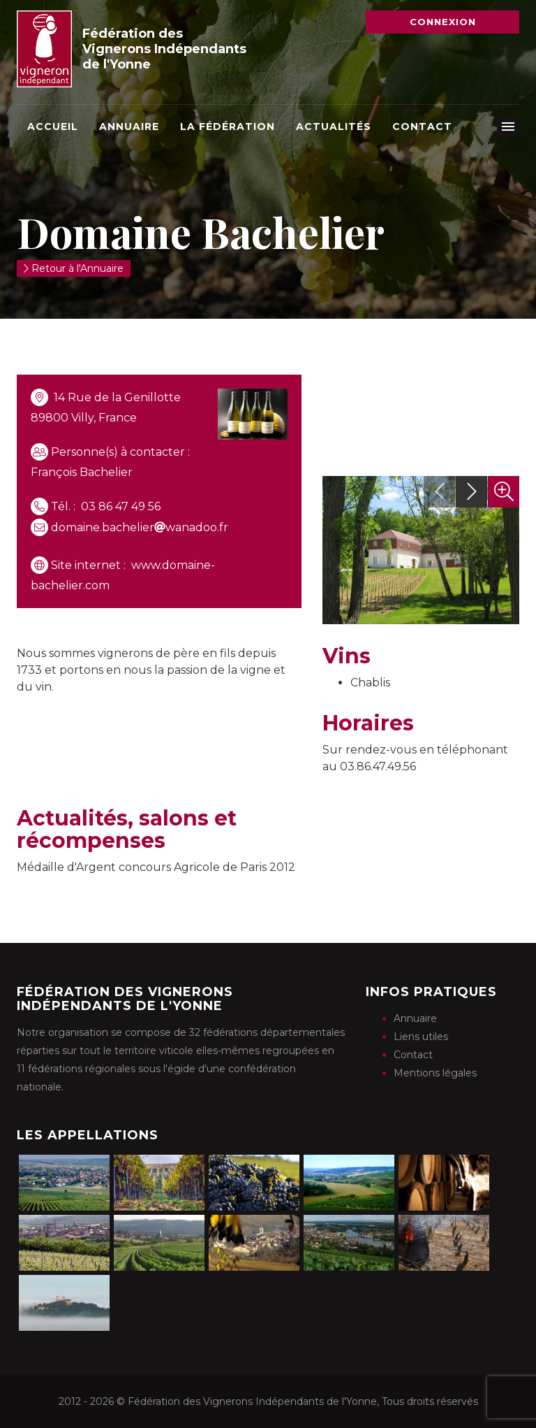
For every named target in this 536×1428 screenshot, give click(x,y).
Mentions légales (435, 1073)
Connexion (443, 21)
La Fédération (227, 126)
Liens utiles (421, 1036)
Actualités (333, 126)
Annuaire (129, 126)
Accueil (52, 126)
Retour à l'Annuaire (74, 268)
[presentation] (439, 491)
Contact (422, 126)
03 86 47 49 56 (121, 506)
